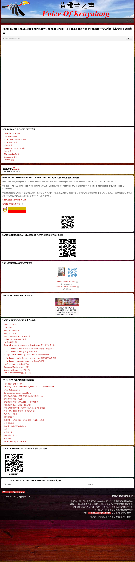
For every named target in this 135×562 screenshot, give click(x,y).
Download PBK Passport (66, 281)
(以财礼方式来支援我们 (12, 204)
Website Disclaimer (13, 492)
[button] (129, 38)
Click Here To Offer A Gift (14, 200)
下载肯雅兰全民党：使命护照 (66, 286)
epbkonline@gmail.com (99, 513)
